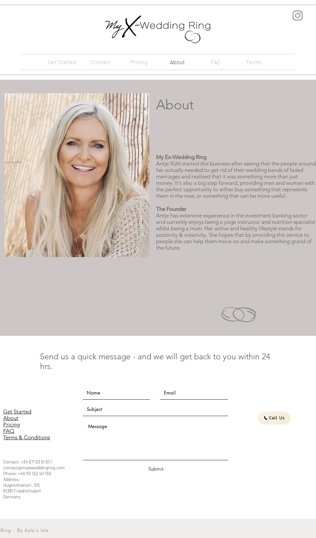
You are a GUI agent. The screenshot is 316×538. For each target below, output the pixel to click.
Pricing (11, 424)
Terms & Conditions (26, 437)
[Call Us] (274, 418)
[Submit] (156, 468)
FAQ (8, 431)
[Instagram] (297, 15)
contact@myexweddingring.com (34, 467)
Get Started (17, 411)
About (10, 418)
